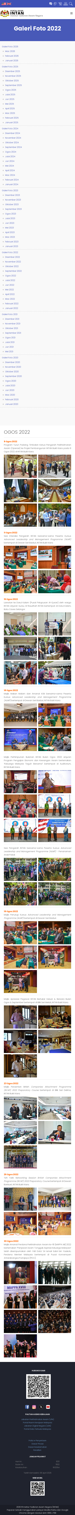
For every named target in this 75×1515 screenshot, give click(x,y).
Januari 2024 (11, 184)
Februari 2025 (12, 117)
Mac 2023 (10, 237)
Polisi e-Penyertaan (37, 1440)
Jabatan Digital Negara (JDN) (37, 1426)
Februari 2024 (12, 179)
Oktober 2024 (12, 142)
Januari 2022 (11, 308)
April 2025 (10, 108)
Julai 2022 (10, 280)
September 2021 (13, 332)
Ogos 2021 (10, 337)
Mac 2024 (10, 175)
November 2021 (12, 323)
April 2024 (10, 170)
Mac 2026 (10, 51)
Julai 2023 (10, 218)
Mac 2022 (10, 298)
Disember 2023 (12, 195)
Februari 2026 (12, 55)
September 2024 (13, 147)
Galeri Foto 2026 (10, 46)
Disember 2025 (12, 71)
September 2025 (13, 85)
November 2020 (13, 366)
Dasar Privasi (38, 1443)
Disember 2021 (12, 318)
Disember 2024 (12, 133)
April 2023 (10, 232)
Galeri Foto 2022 (10, 252)
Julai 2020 (10, 385)
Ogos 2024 (10, 151)
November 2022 (13, 261)
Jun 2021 (9, 346)
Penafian (37, 1450)
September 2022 (13, 271)
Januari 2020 (11, 404)
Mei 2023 (9, 227)
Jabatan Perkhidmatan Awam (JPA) (37, 1419)
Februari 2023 (11, 241)
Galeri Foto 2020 (10, 357)
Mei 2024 (9, 165)
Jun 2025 (9, 99)
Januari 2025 (11, 122)
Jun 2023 (9, 223)
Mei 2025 (9, 103)
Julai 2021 (9, 342)
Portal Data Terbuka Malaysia (37, 1429)
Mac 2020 (10, 394)
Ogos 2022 (10, 275)
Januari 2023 (11, 246)
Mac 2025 (10, 113)
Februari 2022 (11, 303)
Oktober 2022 (12, 266)
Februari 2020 (12, 399)
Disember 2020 (12, 362)
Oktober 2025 (12, 80)
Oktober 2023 (12, 204)
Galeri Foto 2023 (10, 190)
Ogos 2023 (10, 213)
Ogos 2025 (10, 89)
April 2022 (10, 294)
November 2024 (13, 137)
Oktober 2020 (12, 371)
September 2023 (13, 209)
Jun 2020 (9, 390)
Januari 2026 (11, 60)
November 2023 (13, 199)
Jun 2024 (9, 161)
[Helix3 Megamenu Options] (71, 13)
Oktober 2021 (11, 328)
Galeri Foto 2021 (9, 314)
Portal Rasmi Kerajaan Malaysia (37, 1422)
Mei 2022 (9, 289)
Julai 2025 (10, 94)
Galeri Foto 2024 (10, 128)
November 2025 (13, 75)
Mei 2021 (9, 351)
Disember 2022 (12, 257)
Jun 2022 (9, 284)
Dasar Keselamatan (37, 1447)
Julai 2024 (10, 156)
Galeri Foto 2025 (10, 66)
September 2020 (13, 376)
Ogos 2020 (10, 380)
